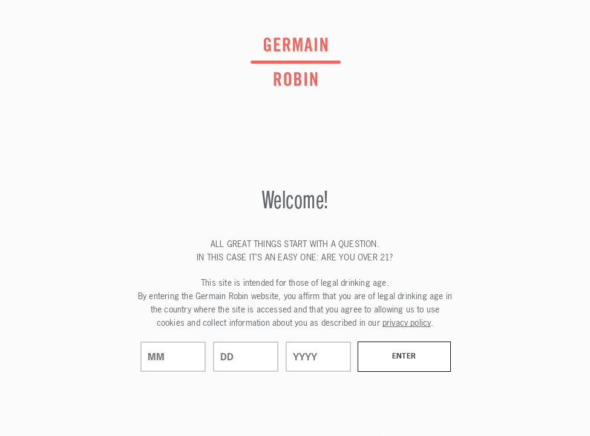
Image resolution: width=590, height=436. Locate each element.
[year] (318, 357)
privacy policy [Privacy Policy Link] (406, 322)
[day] (245, 357)
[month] (173, 357)
